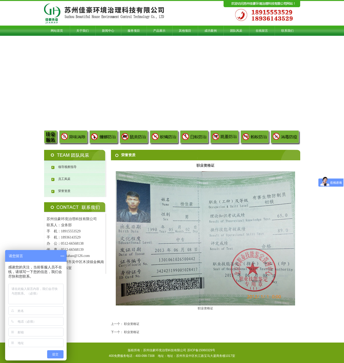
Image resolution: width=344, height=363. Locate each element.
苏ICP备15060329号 (201, 350)
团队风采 (75, 155)
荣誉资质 (64, 191)
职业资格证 (131, 324)
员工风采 (64, 179)
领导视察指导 (67, 167)
